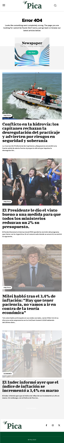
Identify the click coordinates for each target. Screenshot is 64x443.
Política (7, 116)
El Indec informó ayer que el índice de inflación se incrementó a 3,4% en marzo (30, 386)
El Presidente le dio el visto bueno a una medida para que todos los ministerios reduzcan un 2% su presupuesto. (31, 218)
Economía (8, 374)
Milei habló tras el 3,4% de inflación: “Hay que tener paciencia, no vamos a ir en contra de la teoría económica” (29, 304)
